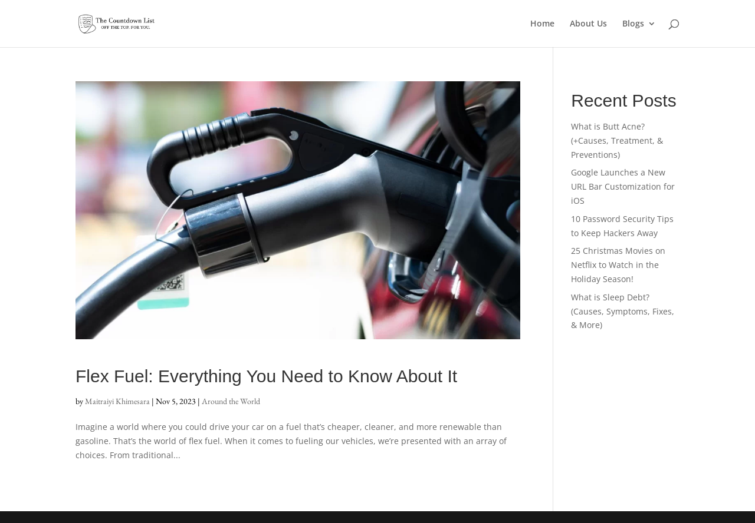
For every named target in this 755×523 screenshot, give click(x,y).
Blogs (633, 24)
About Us (588, 24)
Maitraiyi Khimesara (117, 401)
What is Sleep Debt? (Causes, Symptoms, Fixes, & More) (622, 311)
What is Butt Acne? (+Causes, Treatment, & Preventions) (617, 140)
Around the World (231, 401)
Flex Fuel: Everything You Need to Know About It (266, 376)
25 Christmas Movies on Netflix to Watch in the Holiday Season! (618, 264)
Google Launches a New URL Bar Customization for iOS (623, 186)
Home (542, 24)
